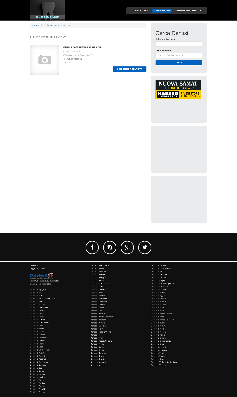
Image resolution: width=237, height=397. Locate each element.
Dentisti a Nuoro (158, 322)
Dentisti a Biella (36, 301)
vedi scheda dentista (129, 69)
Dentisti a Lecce (97, 307)
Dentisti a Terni (157, 353)
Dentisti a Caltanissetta (40, 307)
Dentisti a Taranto (98, 353)
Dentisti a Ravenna (38, 365)
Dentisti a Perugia (37, 356)
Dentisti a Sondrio (37, 377)
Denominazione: (164, 50)
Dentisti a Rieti (36, 368)
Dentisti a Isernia (37, 328)
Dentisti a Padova (158, 326)
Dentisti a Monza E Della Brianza (165, 319)
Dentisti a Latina (37, 331)
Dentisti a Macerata (38, 337)
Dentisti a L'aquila (98, 304)
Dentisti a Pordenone (39, 362)
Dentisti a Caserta (37, 310)
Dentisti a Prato (97, 338)
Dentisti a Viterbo (37, 392)
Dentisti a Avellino (98, 271)
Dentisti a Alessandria (100, 265)
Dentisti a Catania (98, 286)
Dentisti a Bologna (98, 277)
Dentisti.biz (37, 25)
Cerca (179, 62)
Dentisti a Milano (37, 343)
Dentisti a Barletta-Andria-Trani (43, 298)
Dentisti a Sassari (158, 347)
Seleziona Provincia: (166, 39)
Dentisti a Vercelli (37, 389)
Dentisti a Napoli (37, 347)
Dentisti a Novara (98, 322)
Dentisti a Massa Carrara (161, 313)
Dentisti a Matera (37, 340)
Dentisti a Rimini (97, 344)
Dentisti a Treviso (37, 383)
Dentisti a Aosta (36, 292)
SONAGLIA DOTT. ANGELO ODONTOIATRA (82, 47)
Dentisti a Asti (36, 295)
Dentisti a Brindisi (98, 280)
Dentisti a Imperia (158, 301)
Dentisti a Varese (37, 386)
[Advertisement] (178, 149)
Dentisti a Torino (37, 380)
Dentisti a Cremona (159, 289)
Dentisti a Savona (37, 374)
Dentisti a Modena (98, 319)
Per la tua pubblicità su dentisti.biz (44, 281)
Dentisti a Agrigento (38, 289)
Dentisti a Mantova (98, 313)
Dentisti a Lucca (157, 310)
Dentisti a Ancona (158, 265)
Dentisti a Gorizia (37, 325)
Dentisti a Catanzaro (159, 286)
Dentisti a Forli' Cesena (39, 322)
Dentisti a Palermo (38, 353)
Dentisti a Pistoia (158, 335)
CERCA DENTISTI (141, 10)
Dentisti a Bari (157, 271)
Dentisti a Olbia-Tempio (40, 350)
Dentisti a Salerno (98, 347)
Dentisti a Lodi (96, 310)
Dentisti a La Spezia (159, 304)
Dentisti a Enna (97, 292)
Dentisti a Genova (158, 298)
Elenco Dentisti (53, 25)
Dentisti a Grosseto (99, 301)
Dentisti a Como (37, 313)
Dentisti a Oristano (98, 326)
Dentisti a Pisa (96, 335)
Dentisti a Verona (98, 365)
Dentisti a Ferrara (37, 319)
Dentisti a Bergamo (159, 274)
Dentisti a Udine (157, 359)
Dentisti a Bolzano (158, 277)
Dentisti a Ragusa (158, 338)
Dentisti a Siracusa (159, 350)
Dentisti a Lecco (157, 307)
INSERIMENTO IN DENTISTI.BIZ (189, 10)
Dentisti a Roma (157, 344)
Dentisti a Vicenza (158, 365)
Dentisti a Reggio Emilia (161, 341)
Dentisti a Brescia (37, 304)
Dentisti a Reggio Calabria (101, 341)
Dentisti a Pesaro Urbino (101, 332)
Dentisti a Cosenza (98, 289)
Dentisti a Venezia (98, 362)
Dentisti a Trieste (98, 359)
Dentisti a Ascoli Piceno (160, 268)
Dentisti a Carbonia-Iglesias (162, 283)
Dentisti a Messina (159, 316)
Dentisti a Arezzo (98, 268)
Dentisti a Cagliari (158, 280)
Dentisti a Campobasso (100, 283)
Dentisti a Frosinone (99, 298)
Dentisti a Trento (158, 356)
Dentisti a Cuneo (37, 316)
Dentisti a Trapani (98, 356)
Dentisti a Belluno (98, 274)
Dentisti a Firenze (98, 295)
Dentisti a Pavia (157, 329)
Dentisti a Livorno (37, 334)
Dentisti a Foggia (158, 295)
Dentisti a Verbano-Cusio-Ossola (164, 362)
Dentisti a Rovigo (37, 371)
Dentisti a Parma (98, 329)
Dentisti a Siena (97, 350)
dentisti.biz (34, 265)
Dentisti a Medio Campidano (102, 316)
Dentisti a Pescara (158, 332)
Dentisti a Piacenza (38, 359)
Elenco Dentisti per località (41, 284)
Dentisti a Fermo (158, 292)
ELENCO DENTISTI (162, 10)
